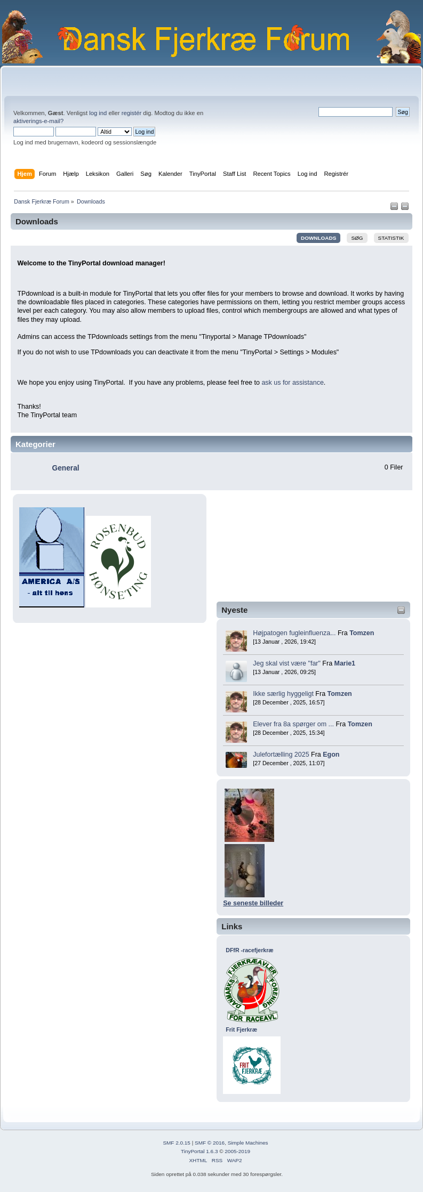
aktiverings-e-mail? (38, 121)
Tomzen (361, 633)
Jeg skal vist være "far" (287, 663)
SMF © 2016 (210, 1143)
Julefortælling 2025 (281, 754)
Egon (331, 754)
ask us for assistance (292, 382)
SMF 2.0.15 (176, 1143)
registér (131, 113)
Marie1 (345, 663)
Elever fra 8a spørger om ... (293, 724)
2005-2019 (237, 1151)
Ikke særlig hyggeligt (283, 694)
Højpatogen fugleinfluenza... (294, 633)
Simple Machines (248, 1143)
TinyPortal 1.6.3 (199, 1151)
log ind (98, 113)
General (65, 468)
